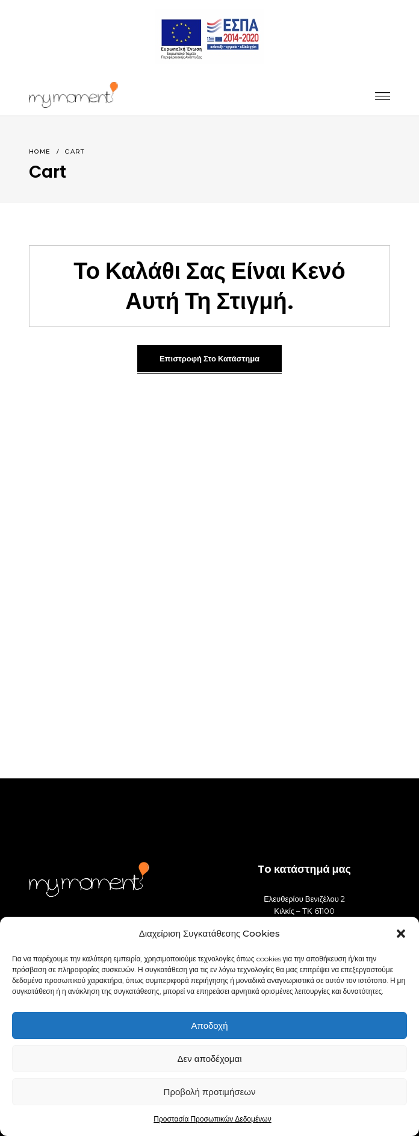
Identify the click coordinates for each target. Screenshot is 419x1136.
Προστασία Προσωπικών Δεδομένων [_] (212, 1118)
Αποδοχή (209, 1025)
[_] (73, 95)
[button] (401, 934)
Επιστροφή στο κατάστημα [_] (209, 358)
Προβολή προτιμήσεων (210, 1092)
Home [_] (40, 151)
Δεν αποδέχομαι (209, 1058)
